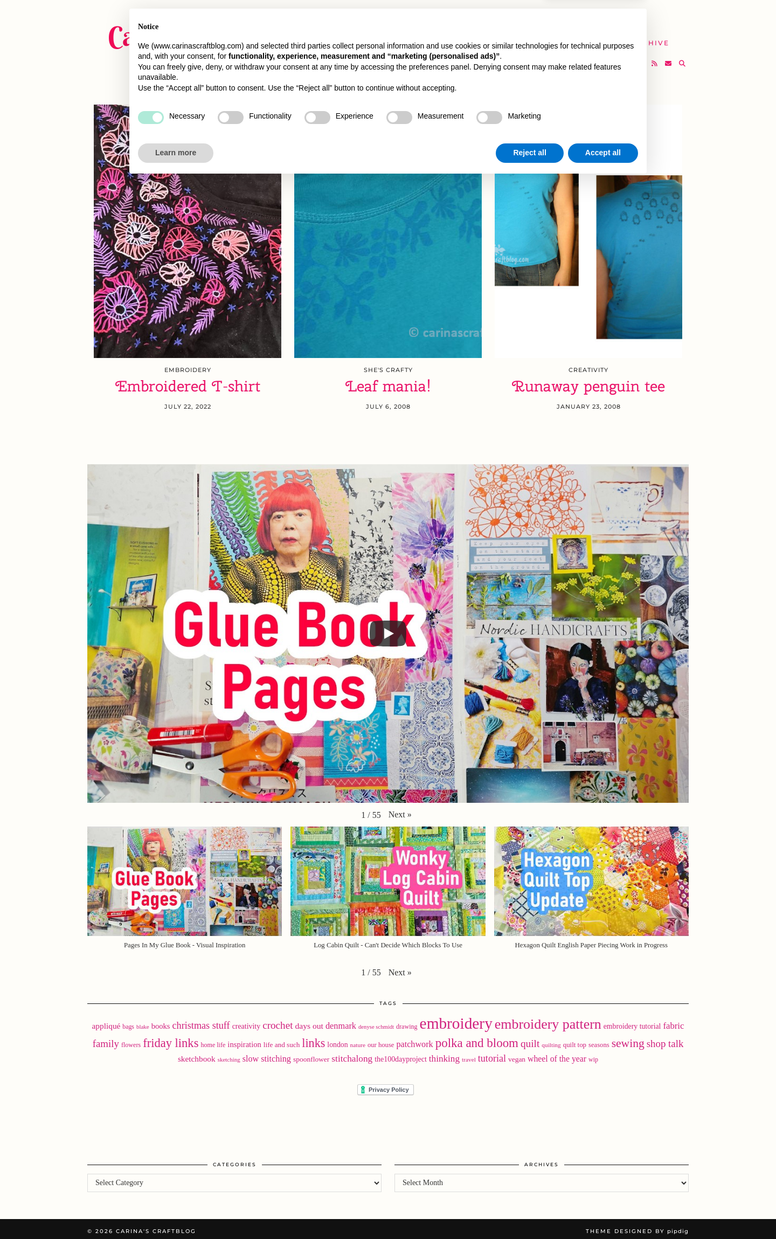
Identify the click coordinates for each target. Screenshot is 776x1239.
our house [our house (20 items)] (381, 1040)
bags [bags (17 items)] (128, 1022)
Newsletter (611, 16)
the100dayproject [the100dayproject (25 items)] (401, 1055)
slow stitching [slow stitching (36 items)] (266, 1054)
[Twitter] (614, 57)
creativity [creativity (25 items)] (246, 1022)
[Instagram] (628, 57)
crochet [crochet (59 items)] (277, 1021)
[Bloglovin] (641, 57)
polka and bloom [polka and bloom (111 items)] (476, 1038)
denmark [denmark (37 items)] (340, 1021)
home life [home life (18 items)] (212, 1040)
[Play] (388, 629)
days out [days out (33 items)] (309, 1021)
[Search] (683, 57)
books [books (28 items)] (160, 1021)
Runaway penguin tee (588, 382)
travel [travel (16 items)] (469, 1055)
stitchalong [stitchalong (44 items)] (351, 1054)
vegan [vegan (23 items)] (516, 1055)
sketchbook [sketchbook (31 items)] (197, 1054)
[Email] (669, 57)
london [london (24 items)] (337, 1040)
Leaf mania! (388, 382)
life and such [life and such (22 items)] (282, 1040)
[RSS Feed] (655, 57)
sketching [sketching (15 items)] (229, 1055)
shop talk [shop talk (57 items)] (665, 1039)
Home (359, 16)
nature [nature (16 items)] (357, 1040)
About (548, 16)
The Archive (640, 36)
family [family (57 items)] (106, 1039)
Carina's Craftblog (209, 29)
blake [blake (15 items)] (142, 1022)
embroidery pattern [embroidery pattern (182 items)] (548, 1020)
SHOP (417, 36)
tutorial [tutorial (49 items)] (492, 1054)
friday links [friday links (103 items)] (170, 1038)
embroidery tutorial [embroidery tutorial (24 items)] (632, 1022)
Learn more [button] (175, 1209)
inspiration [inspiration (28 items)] (244, 1040)
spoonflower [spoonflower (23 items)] (311, 1055)
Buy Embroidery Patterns (453, 16)
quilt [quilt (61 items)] (530, 1039)
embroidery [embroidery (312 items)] (456, 1019)
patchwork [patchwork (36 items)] (414, 1039)
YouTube (366, 36)
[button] (400, 810)
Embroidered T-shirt (187, 382)
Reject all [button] (529, 1209)
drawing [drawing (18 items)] (407, 1022)
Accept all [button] (603, 1209)
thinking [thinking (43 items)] (444, 1054)
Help (580, 36)
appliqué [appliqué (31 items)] (106, 1021)
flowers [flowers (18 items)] (131, 1040)
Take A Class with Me (499, 36)
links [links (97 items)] (313, 1038)
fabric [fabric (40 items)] (673, 1021)
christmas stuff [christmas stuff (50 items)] (201, 1021)
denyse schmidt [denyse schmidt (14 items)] (376, 1022)
